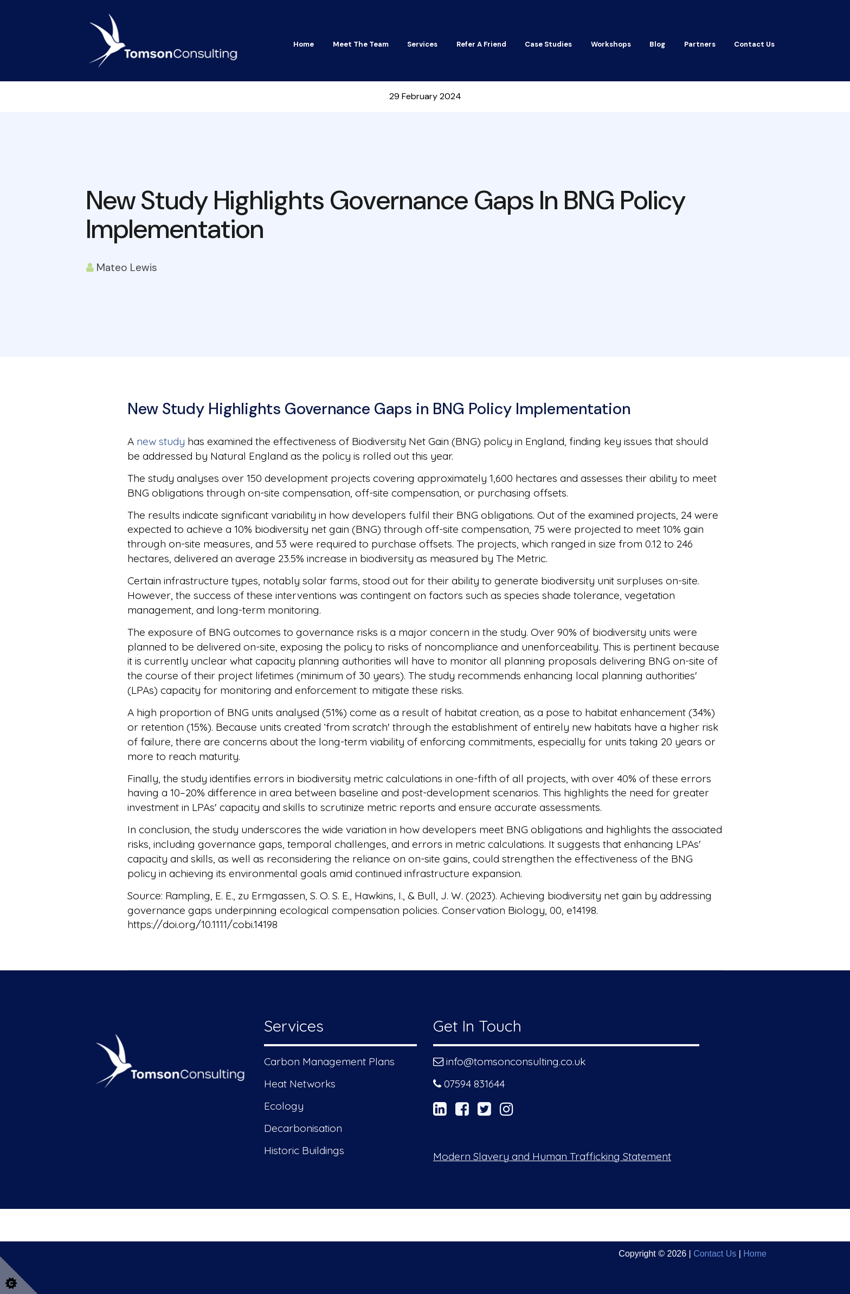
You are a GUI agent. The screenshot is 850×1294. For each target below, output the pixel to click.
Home (303, 44)
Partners (700, 44)
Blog (657, 44)
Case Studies (548, 44)
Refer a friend (481, 44)
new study (161, 441)
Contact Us (754, 44)
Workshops (611, 44)
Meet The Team (361, 44)
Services (422, 44)
